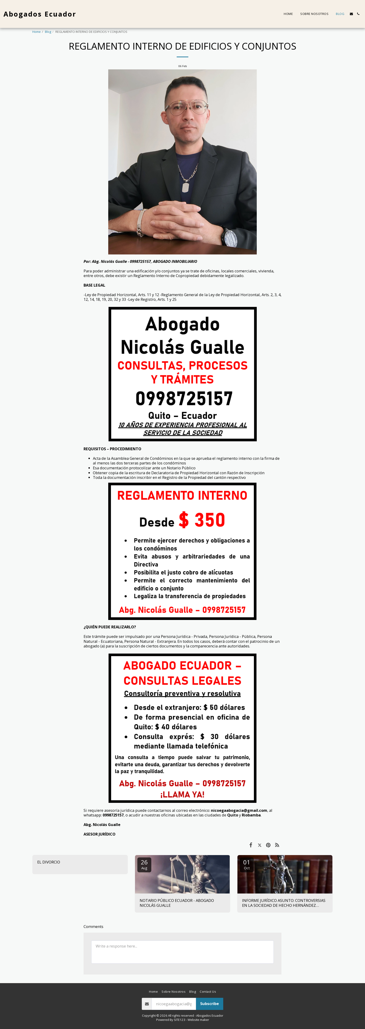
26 (144, 864)
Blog (48, 32)
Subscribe (209, 1003)
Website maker (198, 1020)
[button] (351, 13)
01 (247, 864)
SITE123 (179, 1020)
